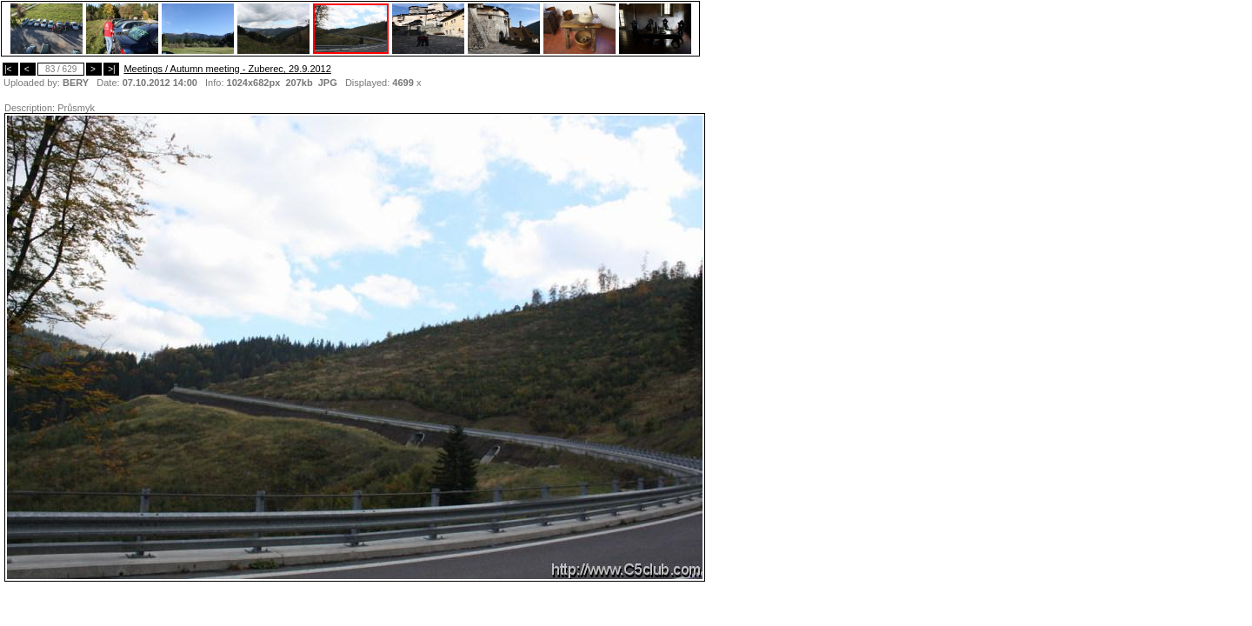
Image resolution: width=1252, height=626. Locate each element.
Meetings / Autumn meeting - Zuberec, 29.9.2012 (226, 68)
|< (10, 69)
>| (111, 69)
